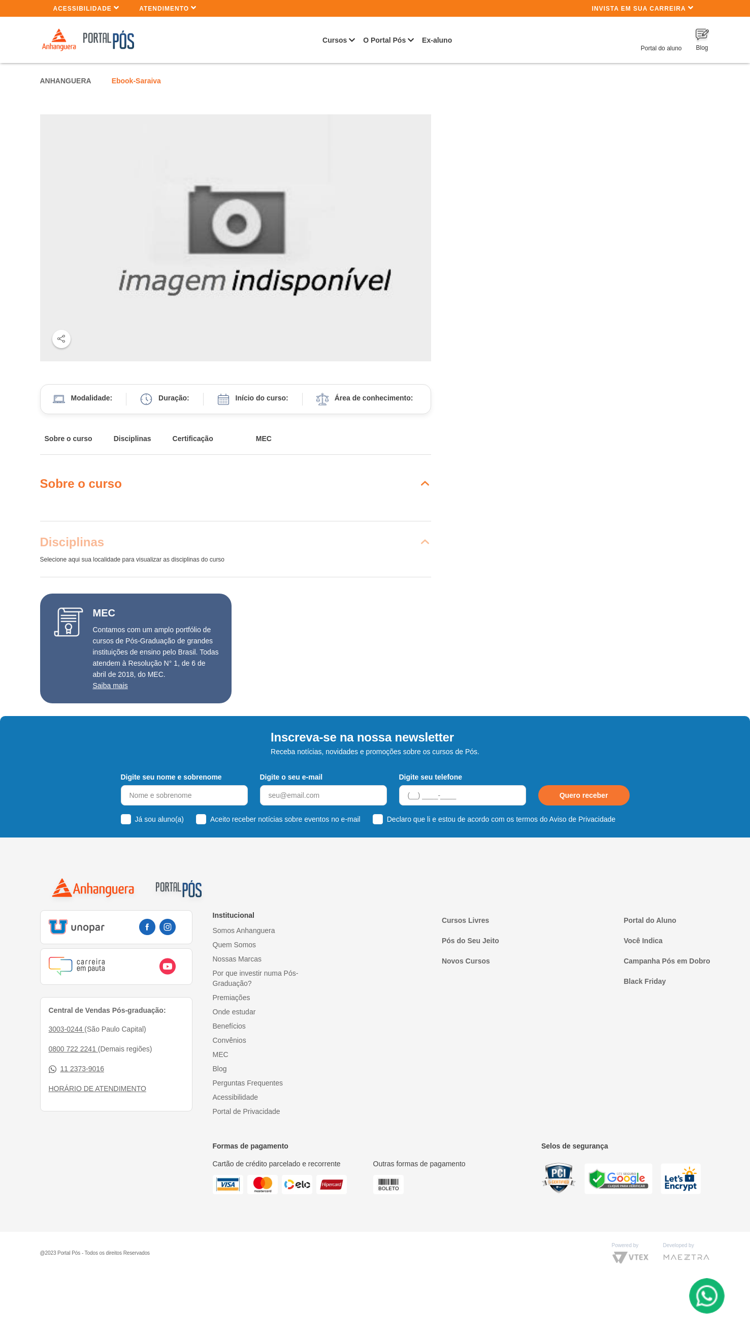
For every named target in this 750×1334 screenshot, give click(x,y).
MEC (264, 439)
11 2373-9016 (76, 1069)
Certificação (193, 439)
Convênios (229, 1040)
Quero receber (584, 795)
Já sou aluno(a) (159, 819)
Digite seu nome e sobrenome (171, 777)
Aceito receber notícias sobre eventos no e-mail (285, 819)
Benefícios (229, 1026)
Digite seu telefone (430, 777)
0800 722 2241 (73, 1049)
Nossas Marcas (237, 959)
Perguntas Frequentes (248, 1083)
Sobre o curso (68, 439)
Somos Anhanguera (244, 930)
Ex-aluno (437, 40)
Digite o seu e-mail (291, 777)
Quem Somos (234, 945)
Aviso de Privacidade (582, 819)
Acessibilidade (86, 8)
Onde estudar (234, 1012)
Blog (220, 1069)
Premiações (231, 998)
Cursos (334, 40)
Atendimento (168, 8)
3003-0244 (67, 1029)
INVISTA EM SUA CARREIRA (642, 8)
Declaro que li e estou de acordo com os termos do (501, 819)
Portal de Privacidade (246, 1111)
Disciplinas (132, 439)
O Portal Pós (384, 40)
